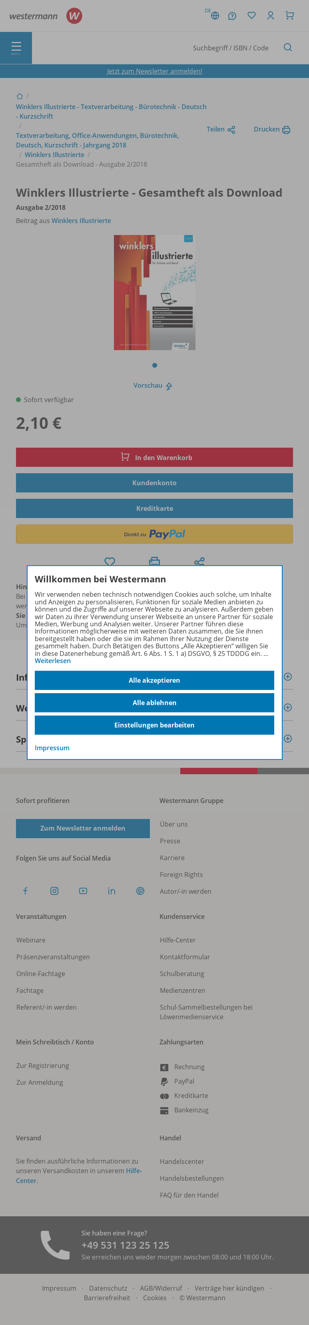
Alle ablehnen (155, 702)
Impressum (52, 748)
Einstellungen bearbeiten (154, 725)
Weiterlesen (53, 660)
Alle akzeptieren (154, 680)
